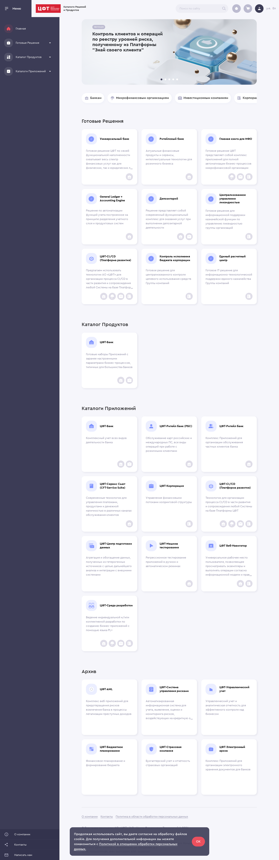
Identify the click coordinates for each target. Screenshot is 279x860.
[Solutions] (8, 43)
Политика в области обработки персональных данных (152, 816)
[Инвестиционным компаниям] (240, 176)
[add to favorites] (129, 176)
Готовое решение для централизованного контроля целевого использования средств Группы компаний (168, 277)
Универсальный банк (114, 138)
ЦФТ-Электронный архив (232, 749)
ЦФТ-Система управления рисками (174, 689)
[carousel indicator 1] (161, 79)
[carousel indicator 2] (165, 79)
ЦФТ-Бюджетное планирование (111, 749)
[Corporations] (248, 176)
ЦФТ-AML (106, 689)
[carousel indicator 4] (173, 79)
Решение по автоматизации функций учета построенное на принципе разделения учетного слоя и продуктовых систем (107, 217)
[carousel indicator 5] (177, 79)
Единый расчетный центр (232, 258)
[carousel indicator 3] (169, 79)
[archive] (236, 8)
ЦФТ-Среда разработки (116, 605)
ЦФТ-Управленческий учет (234, 689)
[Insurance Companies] (231, 176)
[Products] (8, 57)
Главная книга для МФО (235, 138)
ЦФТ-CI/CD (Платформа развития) (115, 258)
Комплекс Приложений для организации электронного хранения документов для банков (228, 765)
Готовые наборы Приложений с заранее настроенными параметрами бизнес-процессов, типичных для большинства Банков (109, 361)
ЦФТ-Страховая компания (170, 749)
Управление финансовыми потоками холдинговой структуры (169, 500)
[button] (28, 43)
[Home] (8, 28)
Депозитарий (169, 198)
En (274, 8)
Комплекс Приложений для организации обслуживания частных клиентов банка (224, 442)
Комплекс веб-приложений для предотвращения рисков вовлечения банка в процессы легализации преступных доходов (108, 707)
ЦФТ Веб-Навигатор (233, 545)
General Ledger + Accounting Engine (112, 198)
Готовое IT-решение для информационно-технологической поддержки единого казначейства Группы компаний (229, 277)
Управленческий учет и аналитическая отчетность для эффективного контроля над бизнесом (226, 707)
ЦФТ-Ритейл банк (231, 426)
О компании (90, 816)
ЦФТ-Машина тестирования (169, 545)
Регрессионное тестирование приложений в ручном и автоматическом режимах (166, 562)
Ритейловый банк (172, 138)
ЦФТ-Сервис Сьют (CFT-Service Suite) (112, 486)
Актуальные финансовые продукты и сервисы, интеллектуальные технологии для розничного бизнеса (169, 157)
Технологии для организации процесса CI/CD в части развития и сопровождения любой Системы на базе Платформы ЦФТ (229, 504)
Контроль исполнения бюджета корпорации (175, 258)
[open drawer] (6, 8)
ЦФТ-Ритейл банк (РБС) (176, 426)
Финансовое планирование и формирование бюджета (105, 763)
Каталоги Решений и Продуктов (102, 8)
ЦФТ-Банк (106, 342)
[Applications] (8, 71)
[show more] (50, 43)
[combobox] (202, 8)
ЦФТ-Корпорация (172, 486)
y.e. (268, 8)
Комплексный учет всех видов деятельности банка (106, 440)
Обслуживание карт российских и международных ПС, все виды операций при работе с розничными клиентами (169, 444)
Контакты (107, 816)
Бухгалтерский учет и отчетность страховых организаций (168, 763)
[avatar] (259, 8)
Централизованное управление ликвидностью (232, 199)
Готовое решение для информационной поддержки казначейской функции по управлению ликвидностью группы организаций (225, 219)
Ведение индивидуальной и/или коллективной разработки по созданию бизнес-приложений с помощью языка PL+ (108, 624)
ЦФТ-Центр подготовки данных (116, 545)
